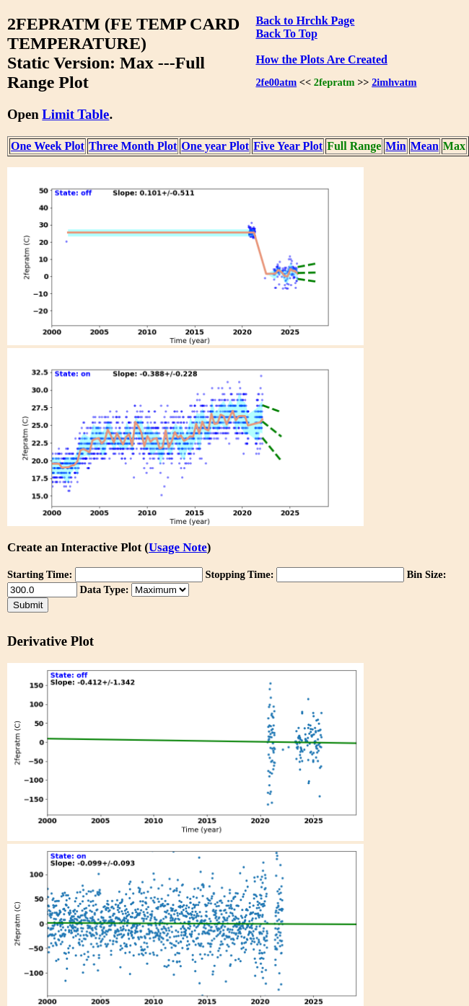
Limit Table (75, 114)
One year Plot (215, 146)
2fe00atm (276, 82)
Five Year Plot (288, 146)
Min (395, 146)
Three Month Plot (133, 146)
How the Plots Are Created (321, 59)
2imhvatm (394, 82)
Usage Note (178, 547)
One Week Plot (47, 146)
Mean (425, 146)
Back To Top (286, 33)
